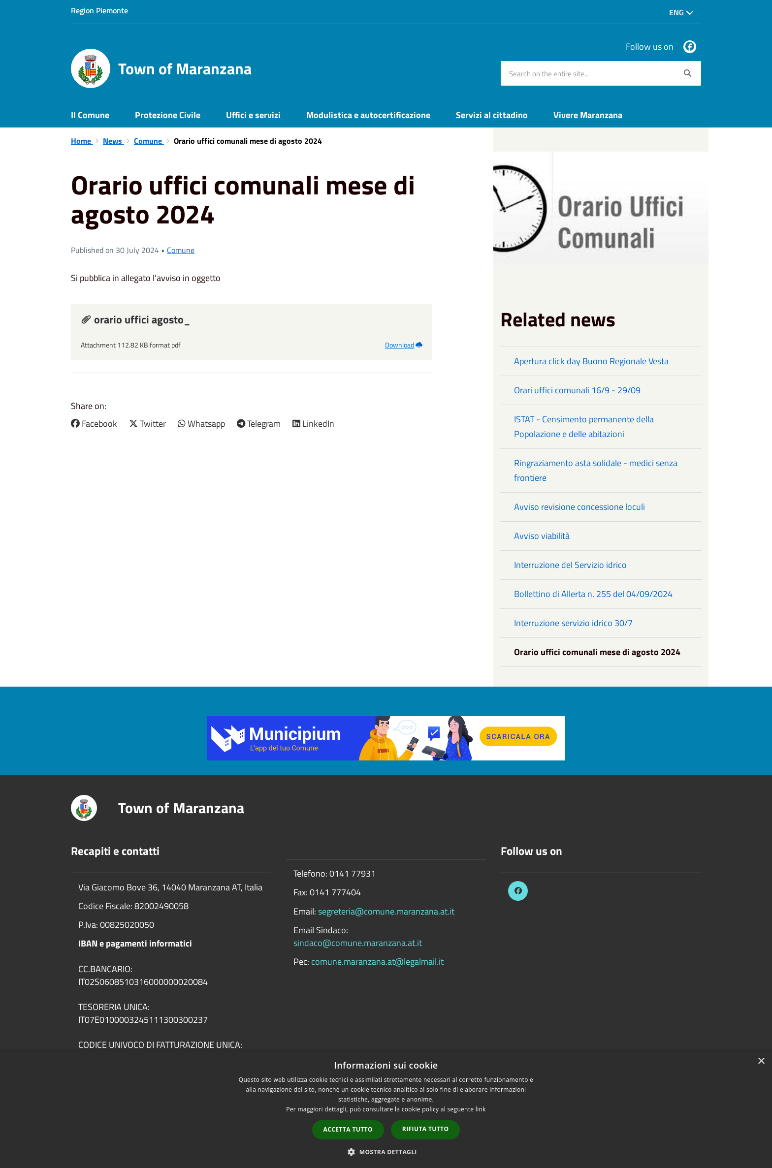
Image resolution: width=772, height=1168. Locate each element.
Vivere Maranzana (587, 115)
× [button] (761, 1061)
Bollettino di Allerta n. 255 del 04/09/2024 (593, 593)
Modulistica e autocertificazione (368, 115)
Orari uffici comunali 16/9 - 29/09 (577, 390)
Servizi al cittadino (492, 115)
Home (82, 141)
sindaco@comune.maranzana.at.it (357, 942)
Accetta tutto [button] (348, 1129)
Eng (681, 12)
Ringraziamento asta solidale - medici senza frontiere (595, 470)
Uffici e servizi (253, 115)
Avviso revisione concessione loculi (579, 506)
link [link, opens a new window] (481, 1109)
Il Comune (90, 115)
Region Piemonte (99, 10)
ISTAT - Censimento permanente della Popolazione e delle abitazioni (584, 426)
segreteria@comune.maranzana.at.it (386, 911)
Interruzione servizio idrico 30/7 (573, 623)
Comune (149, 141)
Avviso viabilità (542, 535)
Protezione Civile (167, 115)
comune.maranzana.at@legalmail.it (377, 961)
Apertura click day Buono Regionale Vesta (591, 361)
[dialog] (386, 1109)
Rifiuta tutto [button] (425, 1129)
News (113, 141)
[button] (386, 1151)
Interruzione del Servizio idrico (570, 564)
